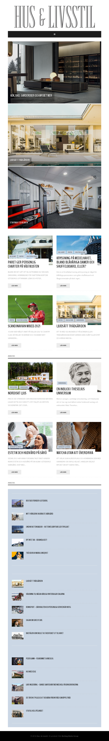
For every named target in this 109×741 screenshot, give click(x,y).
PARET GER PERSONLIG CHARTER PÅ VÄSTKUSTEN (23, 264)
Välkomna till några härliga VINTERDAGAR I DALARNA (45, 594)
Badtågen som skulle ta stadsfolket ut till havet (45, 633)
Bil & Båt (13, 256)
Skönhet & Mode (16, 447)
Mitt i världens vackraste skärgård (39, 513)
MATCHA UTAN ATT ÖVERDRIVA (75, 452)
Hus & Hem (69, 320)
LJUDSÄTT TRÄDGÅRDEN (20, 160)
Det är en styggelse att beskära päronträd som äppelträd (48, 697)
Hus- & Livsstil (42, 736)
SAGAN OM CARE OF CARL (34, 620)
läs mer (15, 286)
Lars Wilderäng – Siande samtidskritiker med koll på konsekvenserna (52, 684)
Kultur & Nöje (32, 256)
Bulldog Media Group (70, 736)
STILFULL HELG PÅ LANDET (34, 710)
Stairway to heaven (19, 222)
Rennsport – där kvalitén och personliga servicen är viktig (48, 607)
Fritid (21, 256)
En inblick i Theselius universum (71, 391)
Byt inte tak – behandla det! (36, 539)
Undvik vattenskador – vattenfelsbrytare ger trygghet (47, 526)
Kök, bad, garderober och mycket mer (31, 95)
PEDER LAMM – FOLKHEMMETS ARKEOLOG (39, 658)
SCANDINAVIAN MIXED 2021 (24, 326)
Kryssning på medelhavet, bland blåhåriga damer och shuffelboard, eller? (75, 262)
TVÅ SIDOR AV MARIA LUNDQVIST (37, 552)
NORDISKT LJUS (17, 393)
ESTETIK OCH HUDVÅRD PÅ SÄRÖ (27, 452)
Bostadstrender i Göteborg (37, 500)
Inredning (80, 320)
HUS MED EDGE (31, 671)
